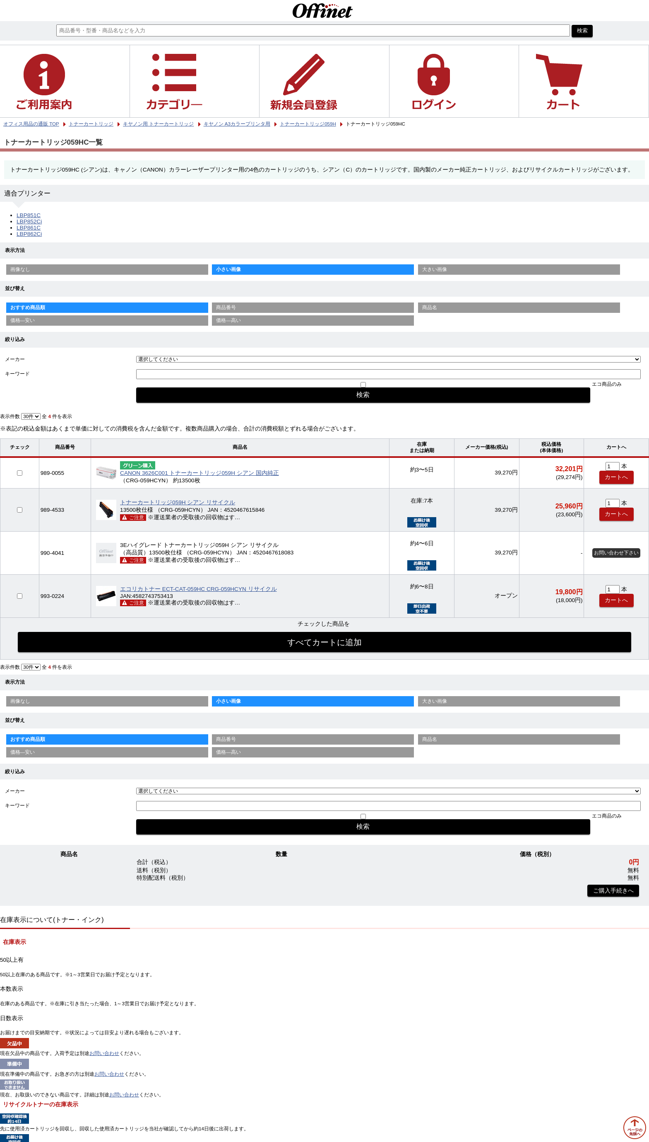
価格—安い (22, 320)
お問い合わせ (104, 1053)
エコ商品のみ (607, 384)
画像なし (20, 269)
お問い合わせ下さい (616, 553)
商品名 (429, 307)
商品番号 (226, 307)
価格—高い (228, 320)
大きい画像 (434, 269)
